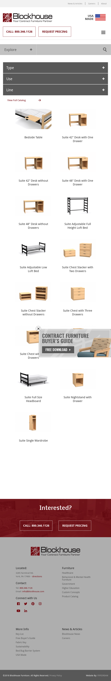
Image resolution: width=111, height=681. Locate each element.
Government (68, 583)
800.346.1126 (26, 587)
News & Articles (75, 3)
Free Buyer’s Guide (25, 638)
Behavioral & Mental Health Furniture (76, 578)
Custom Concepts (71, 592)
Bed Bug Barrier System (28, 650)
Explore (18, 49)
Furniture (68, 568)
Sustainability (22, 646)
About (104, 3)
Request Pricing (54, 32)
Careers (91, 3)
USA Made (21, 654)
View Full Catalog (16, 100)
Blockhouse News (71, 634)
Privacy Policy (55, 675)
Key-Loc (20, 634)
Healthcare (67, 572)
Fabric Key (21, 642)
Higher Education (70, 588)
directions (37, 576)
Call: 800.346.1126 (19, 32)
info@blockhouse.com (33, 591)
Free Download (58, 349)
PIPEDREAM (102, 675)
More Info (22, 629)
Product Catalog (70, 596)
